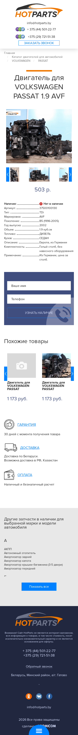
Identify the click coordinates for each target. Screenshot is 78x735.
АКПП (8, 549)
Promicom (47, 726)
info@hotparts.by (39, 23)
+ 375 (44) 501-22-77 (41, 29)
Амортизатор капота (17, 560)
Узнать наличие (39, 313)
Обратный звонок (39, 667)
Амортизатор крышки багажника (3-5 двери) (33, 564)
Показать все (39, 587)
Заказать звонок (39, 43)
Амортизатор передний (19, 568)
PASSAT (43, 61)
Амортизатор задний (18, 557)
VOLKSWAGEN (21, 61)
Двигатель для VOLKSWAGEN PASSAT (18, 386)
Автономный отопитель (20, 553)
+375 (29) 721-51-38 (41, 37)
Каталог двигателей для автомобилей (37, 57)
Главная (9, 53)
